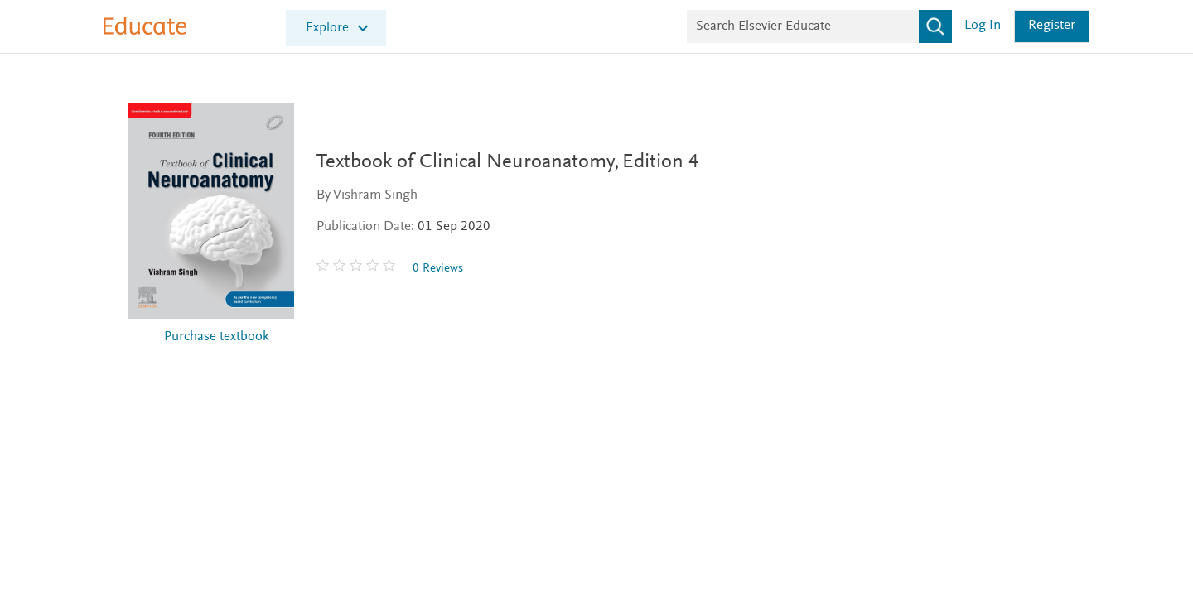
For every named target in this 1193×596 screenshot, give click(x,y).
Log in (982, 26)
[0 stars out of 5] (365, 268)
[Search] (935, 26)
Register (1051, 26)
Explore (327, 29)
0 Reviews (445, 268)
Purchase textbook (216, 337)
